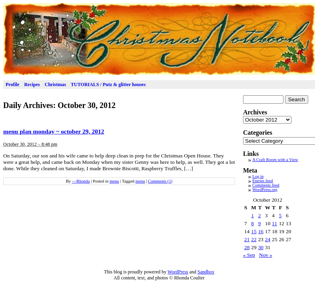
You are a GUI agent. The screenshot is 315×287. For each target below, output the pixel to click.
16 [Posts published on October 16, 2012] (260, 231)
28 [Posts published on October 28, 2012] (246, 247)
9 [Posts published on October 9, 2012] (259, 223)
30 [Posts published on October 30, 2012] (260, 247)
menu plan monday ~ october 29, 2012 (53, 131)
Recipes (32, 84)
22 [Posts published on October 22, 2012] (253, 239)
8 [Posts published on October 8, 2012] (252, 223)
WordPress (177, 272)
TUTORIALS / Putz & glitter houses (108, 84)
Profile (12, 84)
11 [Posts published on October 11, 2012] (274, 223)
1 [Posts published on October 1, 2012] (252, 215)
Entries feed (262, 181)
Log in (257, 176)
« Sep (249, 255)
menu (114, 181)
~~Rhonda (81, 181)
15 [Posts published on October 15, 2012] (253, 231)
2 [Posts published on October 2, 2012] (259, 215)
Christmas (55, 84)
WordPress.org (264, 189)
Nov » (265, 255)
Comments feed (265, 185)
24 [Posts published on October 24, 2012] (267, 239)
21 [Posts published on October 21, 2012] (246, 239)
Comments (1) (160, 181)
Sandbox (205, 272)
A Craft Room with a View (275, 159)
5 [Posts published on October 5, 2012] (280, 215)
